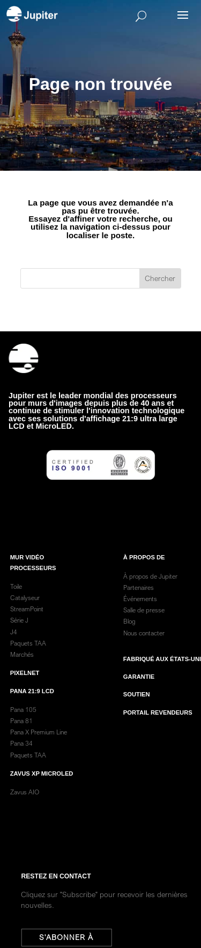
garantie (138, 690)
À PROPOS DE (144, 571)
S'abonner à (69, 937)
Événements (140, 613)
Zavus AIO (24, 806)
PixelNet (25, 687)
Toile (16, 600)
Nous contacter (144, 646)
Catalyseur (25, 612)
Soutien (136, 708)
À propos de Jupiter (150, 590)
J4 (13, 645)
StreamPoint (26, 623)
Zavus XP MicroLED (41, 787)
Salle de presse (144, 624)
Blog (129, 635)
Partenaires (138, 601)
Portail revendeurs (157, 726)
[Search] (116, 16)
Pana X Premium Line (38, 746)
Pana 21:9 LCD (32, 704)
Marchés (22, 668)
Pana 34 (21, 757)
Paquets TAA (28, 657)
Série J (19, 634)
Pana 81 (22, 735)
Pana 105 (23, 723)
